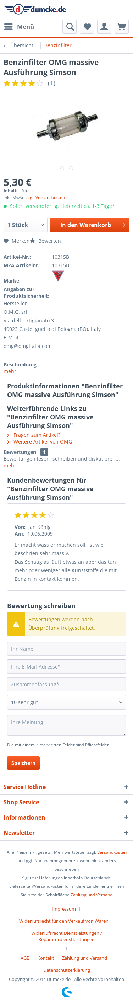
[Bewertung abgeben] (66, 702)
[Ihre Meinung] (66, 725)
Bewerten (45, 240)
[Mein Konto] (104, 27)
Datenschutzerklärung (66, 970)
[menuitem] (19, 27)
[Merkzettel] (87, 27)
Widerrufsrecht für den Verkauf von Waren (64, 921)
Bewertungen (20, 452)
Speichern (23, 763)
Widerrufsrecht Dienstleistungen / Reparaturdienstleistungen (66, 936)
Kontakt (45, 958)
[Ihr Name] (66, 649)
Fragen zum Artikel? (33, 434)
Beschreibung (20, 364)
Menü (19, 26)
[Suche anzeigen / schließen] (69, 27)
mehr (10, 371)
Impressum (64, 909)
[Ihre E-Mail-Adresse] (66, 666)
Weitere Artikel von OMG (39, 441)
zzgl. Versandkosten (45, 197)
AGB (25, 958)
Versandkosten (112, 852)
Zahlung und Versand (91, 895)
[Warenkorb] (122, 27)
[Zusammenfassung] (66, 684)
